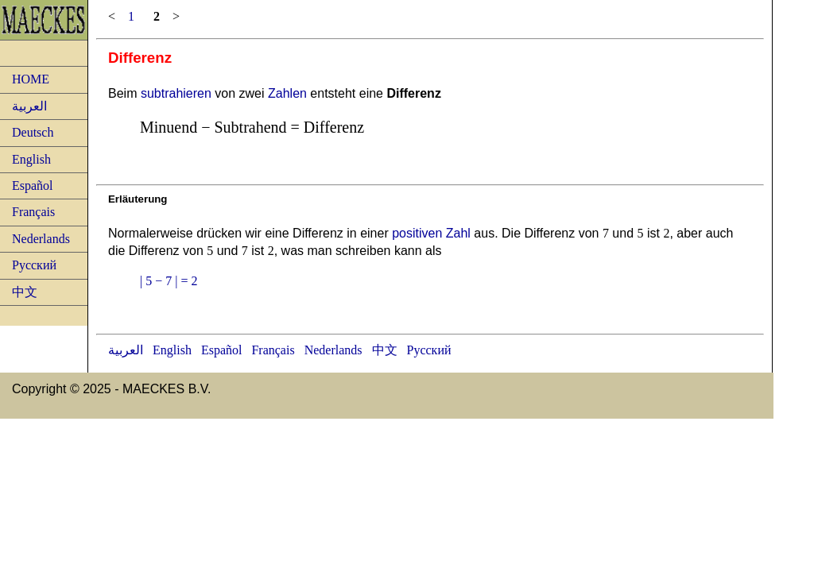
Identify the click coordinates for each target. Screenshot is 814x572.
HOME (30, 79)
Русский (34, 265)
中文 (24, 292)
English (31, 159)
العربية (29, 106)
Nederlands (41, 238)
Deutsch (32, 132)
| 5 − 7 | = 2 (168, 281)
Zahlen (287, 93)
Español (32, 185)
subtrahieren (176, 93)
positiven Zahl (431, 233)
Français (33, 211)
